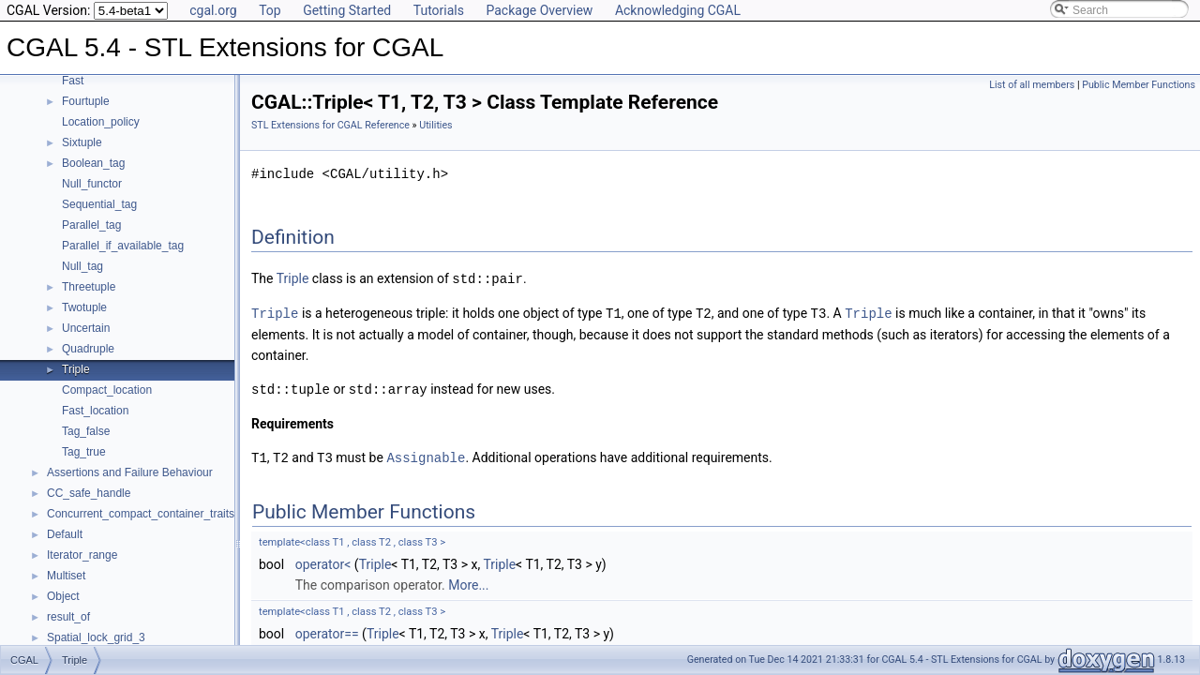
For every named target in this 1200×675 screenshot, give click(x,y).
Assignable (425, 454)
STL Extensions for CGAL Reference (330, 125)
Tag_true (84, 451)
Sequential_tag (99, 204)
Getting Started (347, 10)
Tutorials (438, 10)
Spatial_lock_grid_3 (96, 637)
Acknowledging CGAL (678, 10)
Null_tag (82, 266)
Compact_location (107, 390)
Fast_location (95, 410)
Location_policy (101, 121)
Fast (72, 80)
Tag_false (86, 431)
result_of (68, 616)
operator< (323, 560)
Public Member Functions (1138, 85)
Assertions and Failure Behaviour (130, 472)
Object (63, 596)
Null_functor (92, 183)
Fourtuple (86, 101)
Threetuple (88, 286)
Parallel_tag (91, 225)
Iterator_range (82, 555)
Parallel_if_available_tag (123, 245)
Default (64, 534)
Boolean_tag (93, 163)
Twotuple (84, 307)
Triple (76, 369)
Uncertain (86, 328)
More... (468, 581)
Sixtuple (82, 142)
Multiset (66, 575)
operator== (327, 630)
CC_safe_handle (88, 493)
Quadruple (88, 348)
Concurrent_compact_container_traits (140, 513)
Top (270, 10)
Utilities (435, 125)
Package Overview (539, 10)
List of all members (1031, 85)
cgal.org (212, 10)
